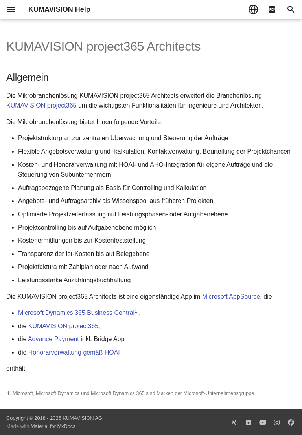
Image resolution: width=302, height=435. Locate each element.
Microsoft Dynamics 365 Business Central (76, 312)
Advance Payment (53, 339)
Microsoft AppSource (231, 296)
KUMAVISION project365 (41, 105)
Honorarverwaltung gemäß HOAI (74, 352)
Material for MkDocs (53, 426)
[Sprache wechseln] (253, 9)
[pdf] (272, 9)
